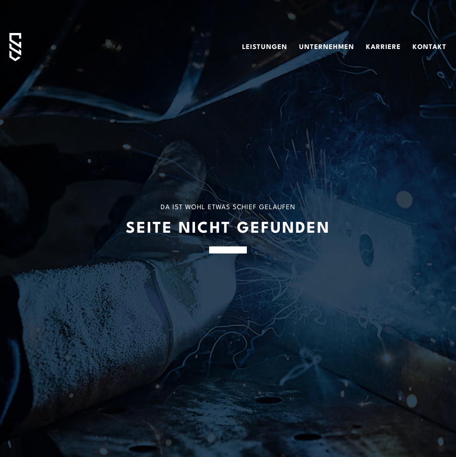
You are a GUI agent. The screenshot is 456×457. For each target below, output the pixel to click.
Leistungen (264, 47)
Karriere (383, 47)
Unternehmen (326, 47)
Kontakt (430, 47)
